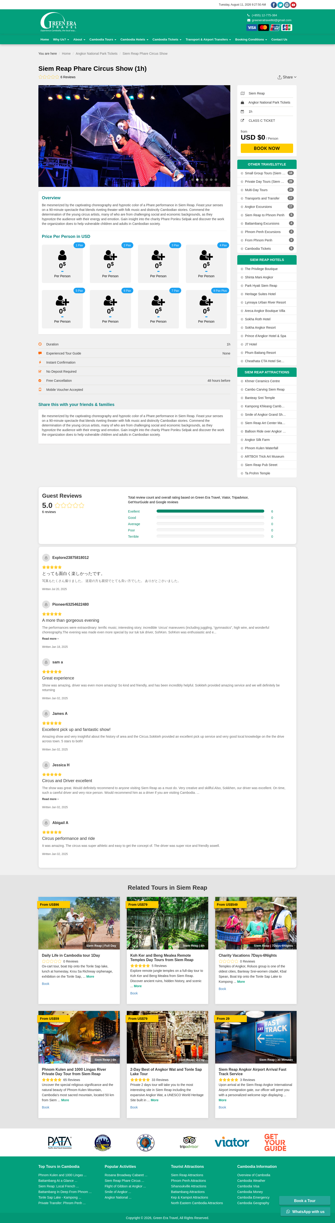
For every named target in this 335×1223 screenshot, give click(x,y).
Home (44, 39)
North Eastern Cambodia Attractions (197, 1203)
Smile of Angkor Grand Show (263, 414)
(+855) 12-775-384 (262, 15)
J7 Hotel (249, 344)
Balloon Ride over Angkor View (263, 431)
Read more (50, 638)
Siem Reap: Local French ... (58, 1186)
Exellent (134, 511)
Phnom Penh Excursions (261, 232)
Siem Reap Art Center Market (263, 423)
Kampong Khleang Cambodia (263, 406)
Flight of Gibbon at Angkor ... (125, 1186)
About (79, 39)
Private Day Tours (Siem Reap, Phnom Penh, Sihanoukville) (263, 181)
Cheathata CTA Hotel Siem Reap (263, 361)
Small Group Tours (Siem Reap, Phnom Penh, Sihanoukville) (263, 173)
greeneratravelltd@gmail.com (269, 20)
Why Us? (61, 39)
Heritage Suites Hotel (258, 294)
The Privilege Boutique (259, 269)
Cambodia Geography (253, 1203)
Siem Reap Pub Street (259, 465)
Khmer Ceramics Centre (260, 381)
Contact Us (279, 39)
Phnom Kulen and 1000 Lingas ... (62, 1175)
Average (134, 524)
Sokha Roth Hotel (256, 319)
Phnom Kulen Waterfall (259, 448)
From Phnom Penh (256, 240)
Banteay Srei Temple (258, 398)
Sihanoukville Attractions (188, 1186)
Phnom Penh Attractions (188, 1180)
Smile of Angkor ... (118, 1192)
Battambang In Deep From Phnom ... (65, 1192)
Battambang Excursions (260, 223)
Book (45, 984)
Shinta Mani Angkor (257, 277)
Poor (131, 530)
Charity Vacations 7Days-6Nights (248, 955)
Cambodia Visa (248, 1186)
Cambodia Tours (103, 39)
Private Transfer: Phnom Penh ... (62, 1203)
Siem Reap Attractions (187, 1175)
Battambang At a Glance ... (57, 1180)
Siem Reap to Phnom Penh (263, 215)
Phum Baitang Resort (258, 353)
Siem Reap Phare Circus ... (124, 1180)
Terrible (133, 536)
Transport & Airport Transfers (208, 39)
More (90, 976)
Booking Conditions (251, 39)
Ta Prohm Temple (255, 473)
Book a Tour (305, 1201)
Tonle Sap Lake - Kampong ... (59, 1197)
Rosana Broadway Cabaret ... (126, 1175)
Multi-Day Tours (254, 190)
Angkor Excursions (256, 207)
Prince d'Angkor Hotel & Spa (263, 336)
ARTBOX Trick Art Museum (262, 456)
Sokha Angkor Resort (258, 327)
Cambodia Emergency (253, 1197)
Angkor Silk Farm (255, 440)
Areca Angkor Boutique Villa (263, 311)
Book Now (267, 148)
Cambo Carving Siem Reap (263, 389)
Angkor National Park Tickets (96, 53)
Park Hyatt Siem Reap (259, 285)
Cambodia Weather (251, 1180)
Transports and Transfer (260, 198)
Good (132, 518)
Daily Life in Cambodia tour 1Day (71, 955)
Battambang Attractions (188, 1192)
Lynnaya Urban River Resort (263, 302)
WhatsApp (305, 1211)
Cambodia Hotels (134, 39)
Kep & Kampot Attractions (189, 1197)
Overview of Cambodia (253, 1175)
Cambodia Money (250, 1192)
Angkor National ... (118, 1197)
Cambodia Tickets (167, 39)
